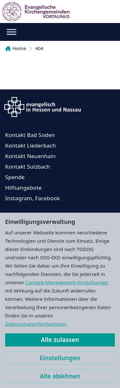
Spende (15, 177)
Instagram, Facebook (32, 198)
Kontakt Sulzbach (27, 166)
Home (15, 48)
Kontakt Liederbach (30, 145)
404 (39, 48)
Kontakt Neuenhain (30, 156)
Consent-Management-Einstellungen (66, 282)
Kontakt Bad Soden (30, 135)
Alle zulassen (60, 340)
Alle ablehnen (60, 376)
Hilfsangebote (23, 187)
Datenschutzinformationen (36, 324)
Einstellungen (60, 358)
